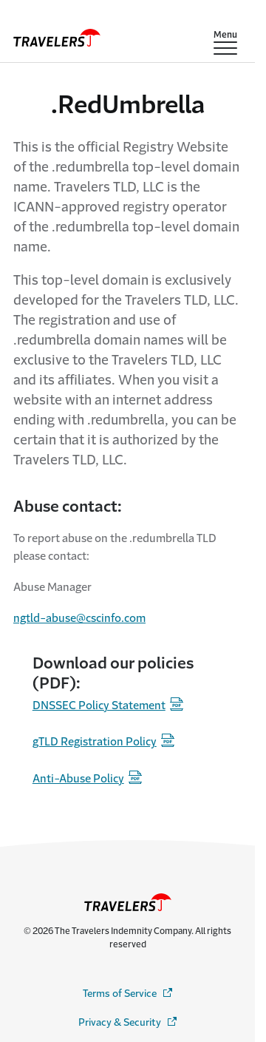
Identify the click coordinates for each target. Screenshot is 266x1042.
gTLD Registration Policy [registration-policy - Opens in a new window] (95, 741)
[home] (56, 37)
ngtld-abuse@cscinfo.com (79, 617)
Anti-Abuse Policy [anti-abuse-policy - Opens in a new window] (78, 778)
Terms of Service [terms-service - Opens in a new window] (128, 992)
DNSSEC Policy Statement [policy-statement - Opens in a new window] (99, 705)
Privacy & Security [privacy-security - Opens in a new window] (128, 1021)
